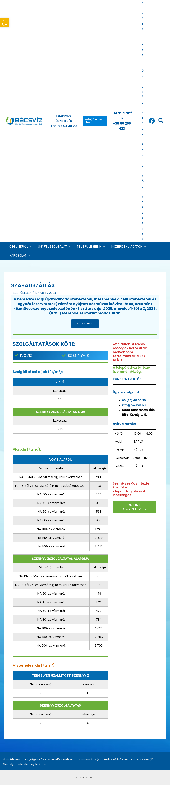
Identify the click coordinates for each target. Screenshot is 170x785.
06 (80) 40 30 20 (135, 400)
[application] (30, 246)
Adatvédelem (9, 759)
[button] (95, 121)
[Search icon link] (161, 121)
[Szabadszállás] (134, 546)
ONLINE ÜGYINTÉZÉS (134, 507)
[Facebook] (152, 121)
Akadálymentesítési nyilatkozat (25, 764)
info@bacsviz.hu (134, 405)
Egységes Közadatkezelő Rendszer (47, 759)
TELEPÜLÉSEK (21, 292)
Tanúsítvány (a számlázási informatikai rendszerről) (114, 759)
